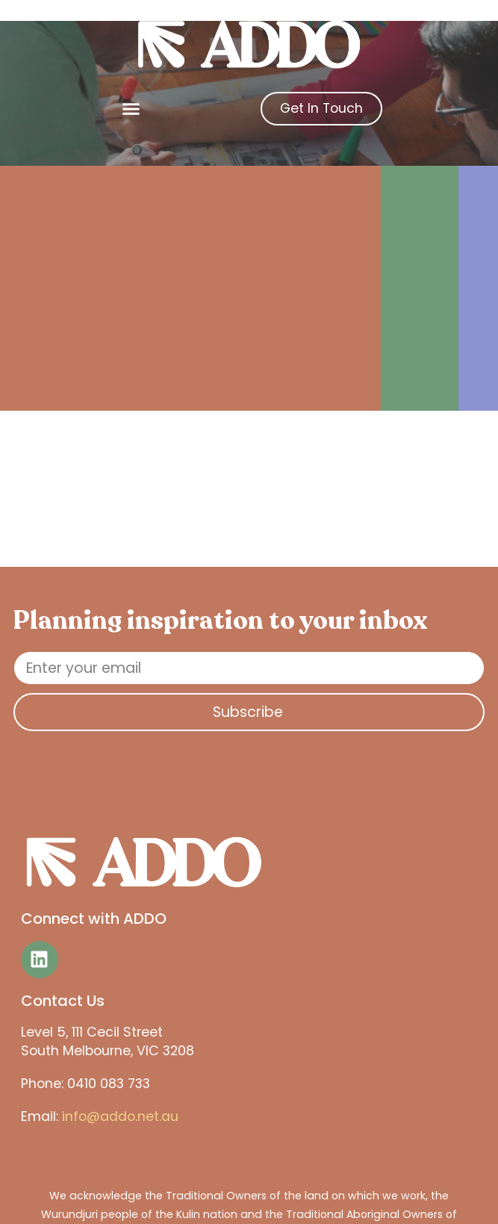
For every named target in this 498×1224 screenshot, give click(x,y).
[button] (131, 109)
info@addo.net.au (120, 1116)
